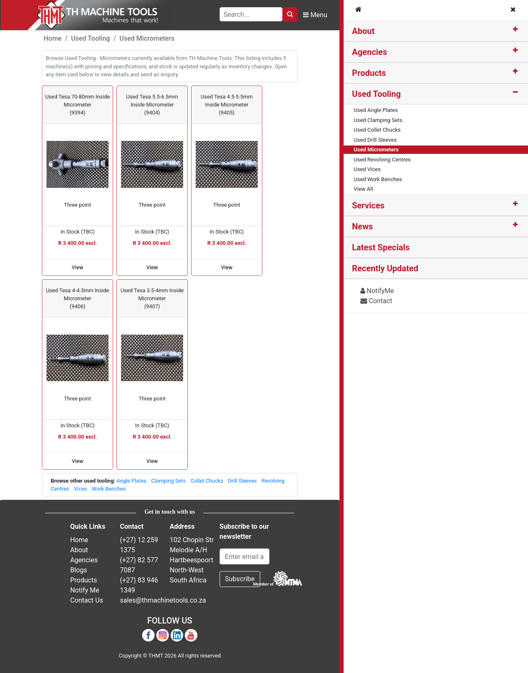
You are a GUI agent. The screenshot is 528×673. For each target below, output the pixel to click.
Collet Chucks (206, 481)
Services (368, 205)
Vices (80, 489)
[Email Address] (244, 556)
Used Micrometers (147, 38)
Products (369, 73)
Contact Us (86, 600)
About (363, 31)
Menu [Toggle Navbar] (315, 15)
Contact (376, 301)
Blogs (78, 570)
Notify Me (84, 590)
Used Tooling (376, 94)
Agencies (369, 52)
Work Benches (109, 489)
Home (53, 38)
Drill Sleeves (242, 481)
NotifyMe (377, 291)
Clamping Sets (168, 481)
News (362, 226)
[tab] (436, 31)
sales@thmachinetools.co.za (163, 600)
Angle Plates (131, 481)
